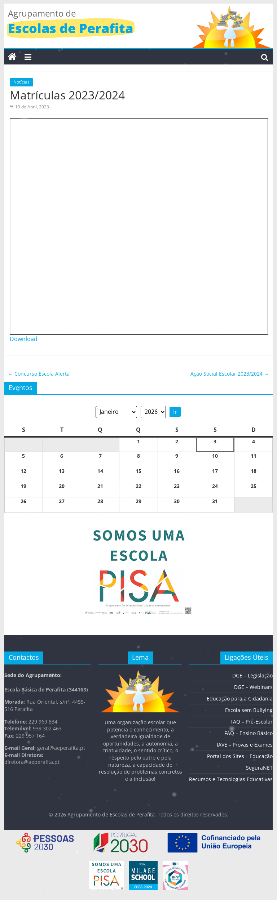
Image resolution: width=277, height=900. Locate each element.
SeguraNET (259, 767)
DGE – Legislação (252, 675)
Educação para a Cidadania (240, 698)
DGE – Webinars (253, 687)
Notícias (21, 82)
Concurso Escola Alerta (39, 373)
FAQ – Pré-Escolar (251, 721)
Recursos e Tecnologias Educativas (231, 779)
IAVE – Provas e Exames (245, 744)
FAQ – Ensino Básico (248, 733)
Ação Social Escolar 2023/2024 (229, 373)
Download (24, 339)
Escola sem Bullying (249, 710)
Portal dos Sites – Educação (240, 756)
